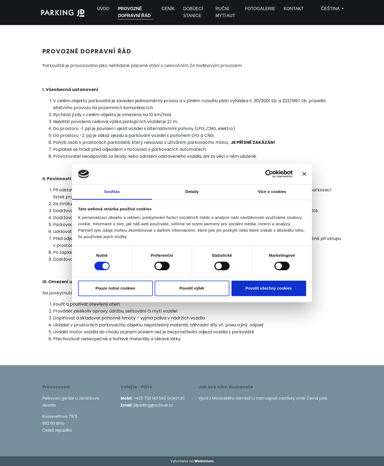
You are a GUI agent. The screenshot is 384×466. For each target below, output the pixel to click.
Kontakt (293, 8)
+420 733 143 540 (150, 398)
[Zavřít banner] (304, 174)
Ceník (168, 8)
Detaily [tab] (192, 191)
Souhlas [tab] (112, 191)
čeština (326, 8)
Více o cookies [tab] (272, 191)
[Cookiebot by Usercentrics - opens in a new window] (269, 174)
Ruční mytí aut (225, 12)
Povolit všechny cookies (268, 288)
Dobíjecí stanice (193, 12)
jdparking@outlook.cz (153, 405)
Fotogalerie (260, 8)
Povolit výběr (192, 288)
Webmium (204, 461)
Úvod (103, 8)
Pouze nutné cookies (115, 288)
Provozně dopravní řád (134, 12)
